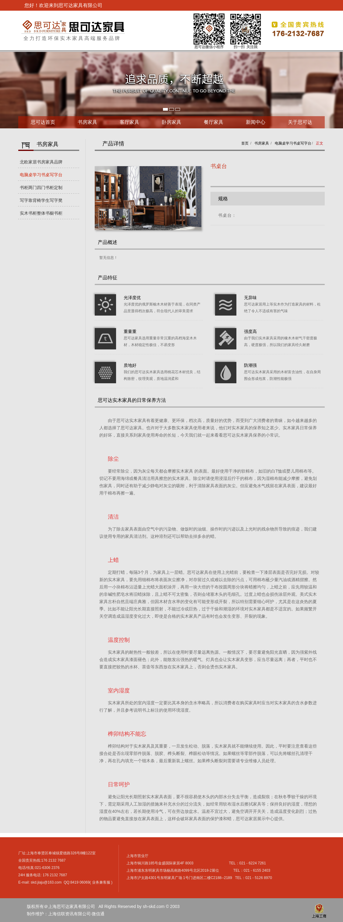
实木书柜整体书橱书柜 (41, 213)
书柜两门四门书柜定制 (41, 187)
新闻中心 (255, 122)
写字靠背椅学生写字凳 (41, 200)
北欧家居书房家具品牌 (41, 161)
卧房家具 (171, 122)
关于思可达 (300, 122)
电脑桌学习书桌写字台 (41, 174)
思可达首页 (43, 122)
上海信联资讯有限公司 (69, 913)
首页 (245, 143)
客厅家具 (129, 122)
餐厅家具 (213, 122)
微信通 (98, 913)
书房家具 (87, 122)
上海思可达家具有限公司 (73, 26)
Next (5, 90)
